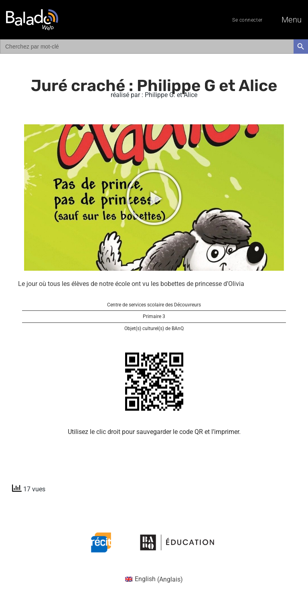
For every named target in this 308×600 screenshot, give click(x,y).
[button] (154, 197)
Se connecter (247, 20)
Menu (292, 19)
